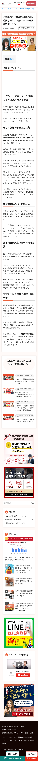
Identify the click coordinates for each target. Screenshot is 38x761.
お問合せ (4, 743)
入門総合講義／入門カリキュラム (14, 519)
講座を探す (32, 3)
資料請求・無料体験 (29, 740)
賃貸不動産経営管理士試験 (25, 737)
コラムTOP (5, 726)
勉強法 (11, 726)
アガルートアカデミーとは (9, 740)
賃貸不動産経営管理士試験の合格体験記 (12, 733)
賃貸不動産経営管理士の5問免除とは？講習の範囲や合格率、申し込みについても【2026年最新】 (24, 607)
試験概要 (22, 726)
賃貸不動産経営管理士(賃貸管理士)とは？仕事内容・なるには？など (24, 593)
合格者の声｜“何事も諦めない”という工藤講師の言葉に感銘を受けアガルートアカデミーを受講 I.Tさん (25, 394)
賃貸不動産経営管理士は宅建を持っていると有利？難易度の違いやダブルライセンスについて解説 (23, 569)
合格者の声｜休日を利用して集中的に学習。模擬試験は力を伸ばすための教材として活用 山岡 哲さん (25, 408)
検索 (32, 503)
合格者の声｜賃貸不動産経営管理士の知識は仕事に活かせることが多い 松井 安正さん (25, 381)
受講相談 (20, 740)
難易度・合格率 (29, 733)
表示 (12, 59)
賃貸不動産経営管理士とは (9, 729)
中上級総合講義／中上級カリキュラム (15, 523)
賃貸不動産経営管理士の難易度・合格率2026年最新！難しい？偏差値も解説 (19, 559)
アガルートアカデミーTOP (9, 737)
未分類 (16, 726)
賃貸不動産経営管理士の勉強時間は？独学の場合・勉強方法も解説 (23, 581)
